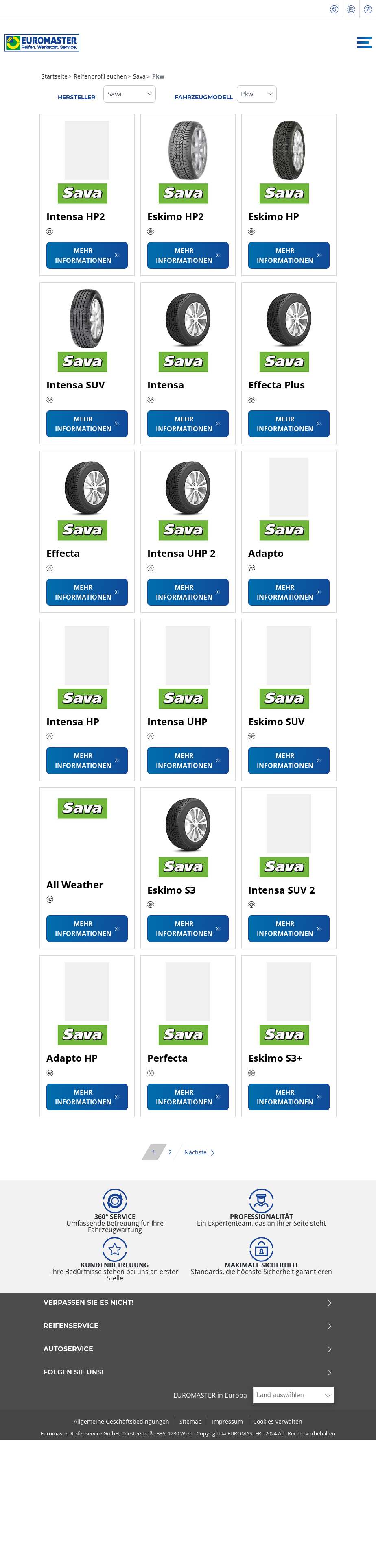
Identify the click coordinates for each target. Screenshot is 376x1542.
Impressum (228, 1421)
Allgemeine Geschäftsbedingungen (122, 1421)
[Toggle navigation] (364, 42)
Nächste (200, 1152)
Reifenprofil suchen (99, 76)
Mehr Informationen (83, 255)
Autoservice (188, 1349)
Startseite (55, 76)
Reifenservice (188, 1326)
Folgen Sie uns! (188, 1372)
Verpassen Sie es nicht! (188, 1303)
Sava (138, 76)
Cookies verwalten (277, 1421)
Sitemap (191, 1421)
